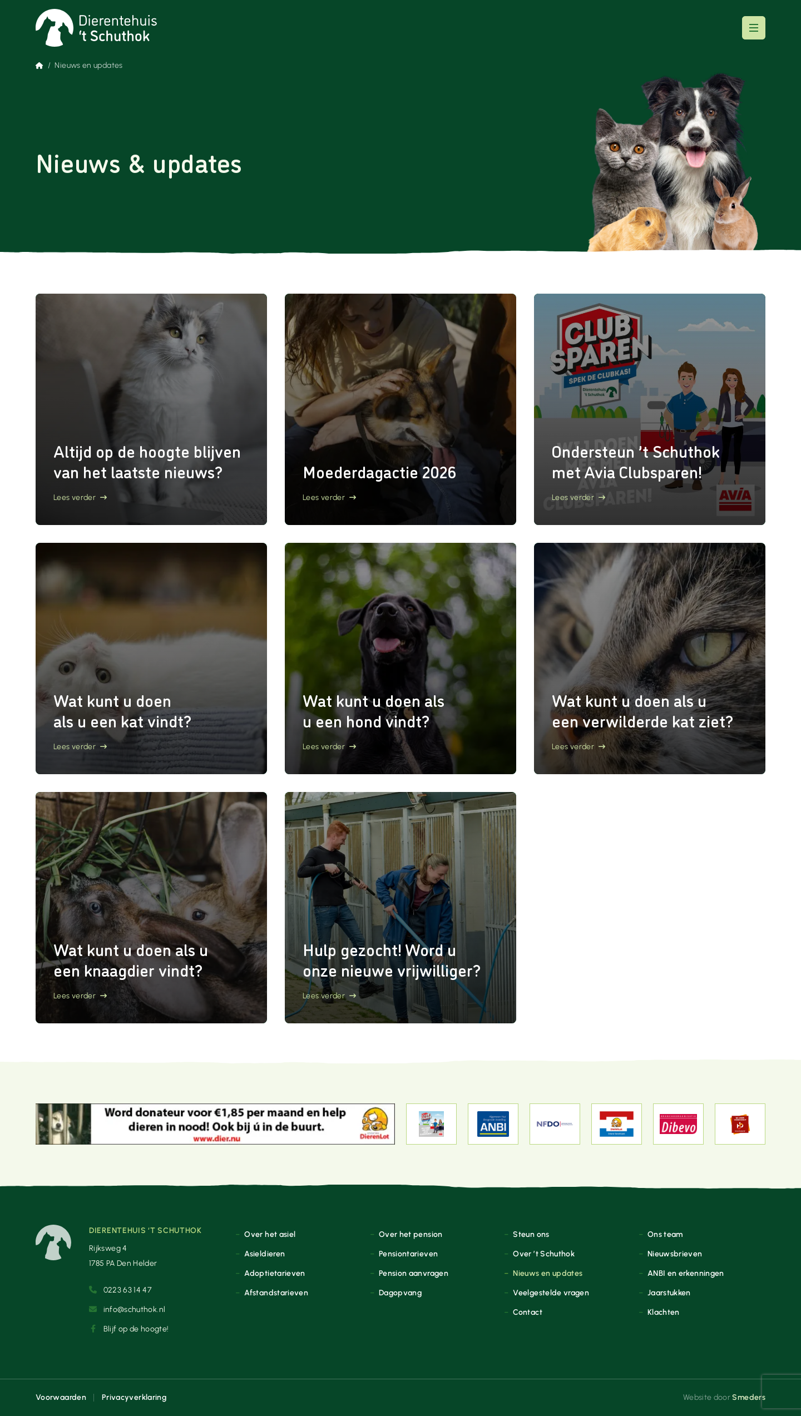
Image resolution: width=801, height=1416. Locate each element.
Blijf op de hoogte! (129, 1329)
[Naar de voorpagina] (96, 28)
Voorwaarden (61, 1397)
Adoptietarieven (274, 1273)
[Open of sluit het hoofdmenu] (753, 27)
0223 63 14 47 (120, 1290)
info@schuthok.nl (127, 1309)
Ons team (665, 1234)
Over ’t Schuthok (544, 1254)
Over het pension (411, 1234)
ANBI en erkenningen (685, 1273)
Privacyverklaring (134, 1397)
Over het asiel (269, 1234)
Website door (724, 1397)
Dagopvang (400, 1293)
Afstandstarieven (276, 1293)
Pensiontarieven (408, 1254)
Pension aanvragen (413, 1273)
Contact (527, 1312)
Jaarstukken (669, 1293)
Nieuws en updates (547, 1273)
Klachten (663, 1312)
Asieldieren (264, 1254)
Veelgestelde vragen (551, 1293)
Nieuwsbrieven (675, 1254)
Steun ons (531, 1234)
